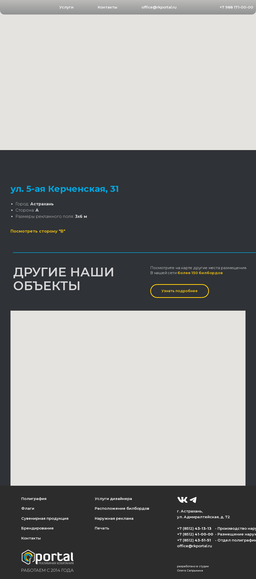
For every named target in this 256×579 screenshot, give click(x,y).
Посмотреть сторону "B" (37, 231)
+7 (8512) (186, 540)
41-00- (201, 534)
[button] (66, 7)
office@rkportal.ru (194, 546)
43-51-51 (203, 540)
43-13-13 (203, 528)
